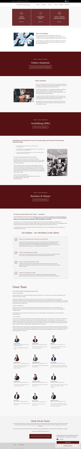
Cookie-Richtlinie (68, 436)
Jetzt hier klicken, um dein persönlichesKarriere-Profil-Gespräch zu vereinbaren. (40, 436)
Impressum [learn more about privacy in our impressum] (74, 436)
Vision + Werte (43, 4)
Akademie (50, 4)
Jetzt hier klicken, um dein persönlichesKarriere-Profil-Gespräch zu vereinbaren (40, 67)
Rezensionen (61, 4)
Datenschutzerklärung (21, 444)
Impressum (15, 444)
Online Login (67, 4)
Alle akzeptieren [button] (68, 442)
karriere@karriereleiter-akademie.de (21, 177)
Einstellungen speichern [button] (68, 445)
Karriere (56, 4)
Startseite (37, 4)
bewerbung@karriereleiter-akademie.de (22, 1)
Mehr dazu (22, 21)
